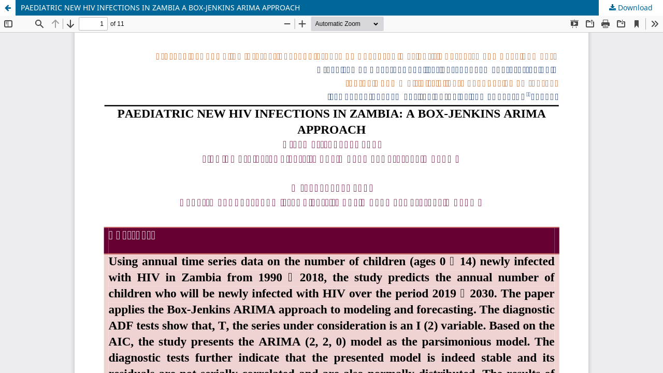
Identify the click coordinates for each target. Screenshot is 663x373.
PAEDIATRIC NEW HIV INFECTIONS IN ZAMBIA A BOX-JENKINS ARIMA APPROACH (160, 7)
